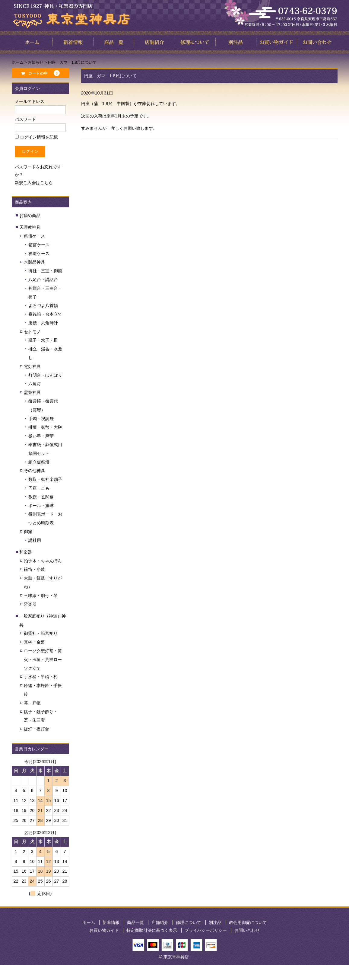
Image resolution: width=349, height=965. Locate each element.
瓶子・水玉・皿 (43, 340)
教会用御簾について (248, 922)
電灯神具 (32, 366)
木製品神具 (34, 262)
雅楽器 (30, 604)
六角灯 (34, 383)
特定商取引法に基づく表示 (151, 930)
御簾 (28, 531)
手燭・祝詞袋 (41, 418)
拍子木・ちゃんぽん (43, 560)
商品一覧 (135, 922)
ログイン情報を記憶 (36, 137)
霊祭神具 (32, 392)
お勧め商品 (29, 215)
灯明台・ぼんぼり (45, 375)
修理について (188, 922)
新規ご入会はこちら (34, 182)
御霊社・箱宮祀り (41, 633)
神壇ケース (38, 253)
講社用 (34, 540)
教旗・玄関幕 (41, 496)
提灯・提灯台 (36, 729)
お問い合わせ (247, 930)
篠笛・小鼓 (34, 569)
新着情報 (111, 922)
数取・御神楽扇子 (45, 479)
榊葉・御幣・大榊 (45, 427)
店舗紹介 (159, 922)
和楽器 (25, 552)
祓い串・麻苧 (41, 435)
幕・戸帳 (32, 703)
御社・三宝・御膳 (45, 270)
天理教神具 (29, 227)
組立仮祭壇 (38, 462)
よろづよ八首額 (43, 305)
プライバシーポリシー (206, 930)
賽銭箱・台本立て (45, 314)
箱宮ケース (38, 244)
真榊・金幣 (34, 642)
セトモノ (32, 331)
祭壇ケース (34, 236)
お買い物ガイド (104, 930)
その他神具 (34, 470)
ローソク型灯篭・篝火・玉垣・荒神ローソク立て (43, 659)
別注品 (215, 922)
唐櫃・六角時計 (43, 323)
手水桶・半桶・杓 (41, 676)
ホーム (88, 922)
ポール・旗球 (41, 505)
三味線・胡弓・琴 (41, 595)
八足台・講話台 (43, 279)
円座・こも (38, 488)
